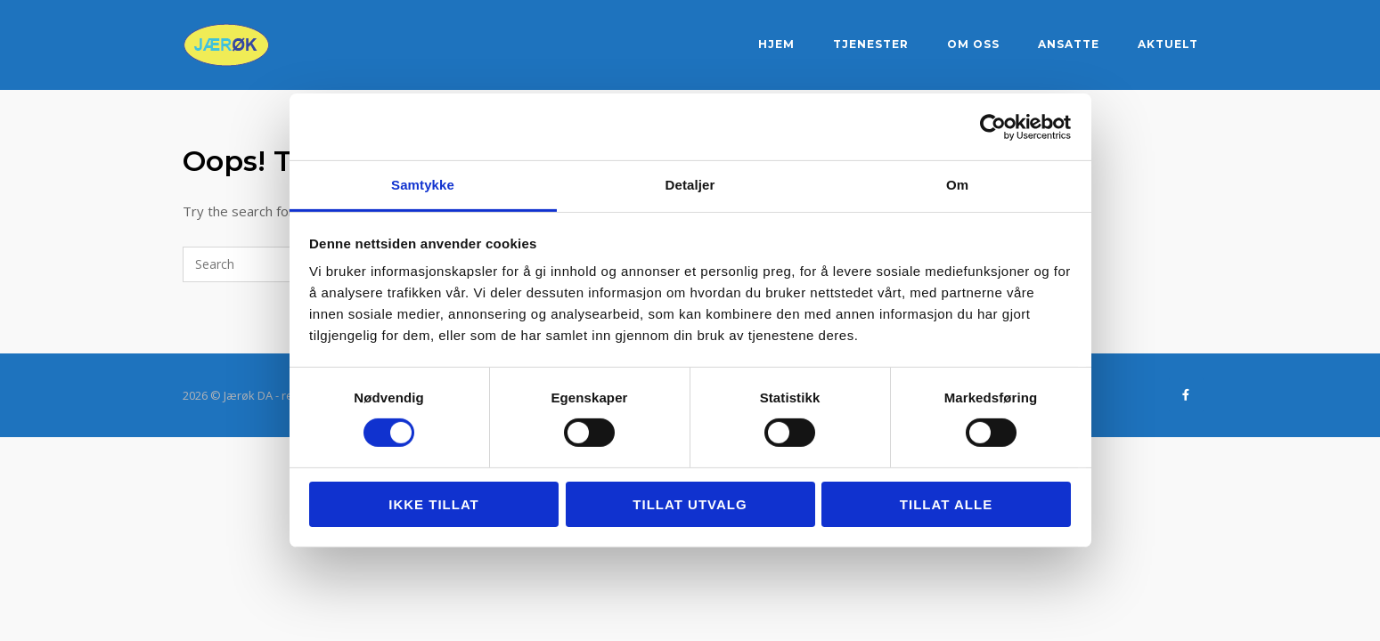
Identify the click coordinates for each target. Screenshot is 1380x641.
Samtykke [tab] (422, 184)
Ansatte (1068, 44)
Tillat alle (946, 504)
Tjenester (871, 44)
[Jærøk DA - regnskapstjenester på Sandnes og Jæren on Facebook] (1186, 395)
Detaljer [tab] (690, 184)
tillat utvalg (690, 504)
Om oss (973, 44)
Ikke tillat (433, 504)
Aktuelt (1168, 44)
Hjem (776, 44)
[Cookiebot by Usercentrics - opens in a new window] (993, 126)
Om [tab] (957, 184)
